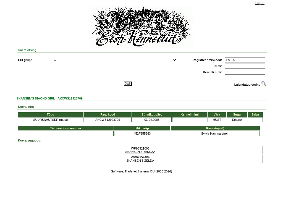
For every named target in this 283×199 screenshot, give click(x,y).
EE (262, 3)
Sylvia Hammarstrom (215, 133)
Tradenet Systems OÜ (139, 171)
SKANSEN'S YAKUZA (140, 151)
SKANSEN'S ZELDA (140, 160)
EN (257, 3)
